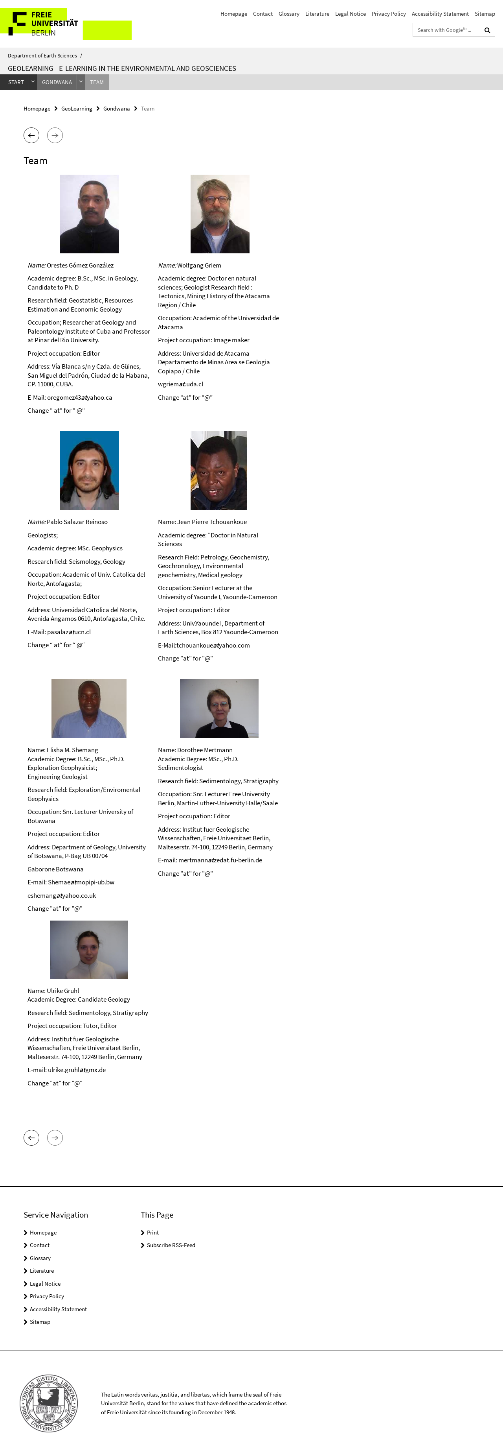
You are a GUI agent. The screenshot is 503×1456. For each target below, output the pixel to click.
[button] (31, 135)
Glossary (289, 13)
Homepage (233, 13)
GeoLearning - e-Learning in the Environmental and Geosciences (122, 68)
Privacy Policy (389, 13)
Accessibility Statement (440, 13)
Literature (317, 13)
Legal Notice (350, 13)
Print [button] (153, 1232)
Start (16, 82)
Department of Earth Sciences (45, 55)
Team (97, 82)
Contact (263, 13)
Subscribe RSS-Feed (171, 1245)
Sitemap (485, 13)
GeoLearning (76, 108)
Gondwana (57, 82)
